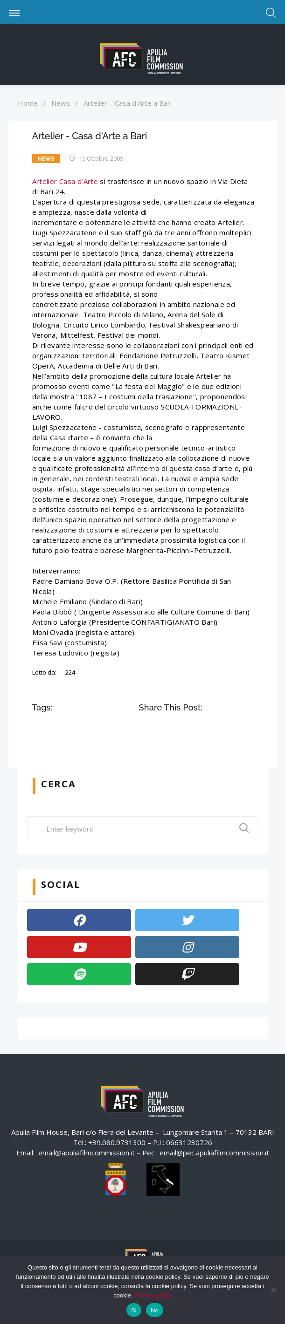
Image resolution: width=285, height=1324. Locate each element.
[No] (273, 1290)
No (155, 1310)
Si (134, 1310)
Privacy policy (152, 1295)
